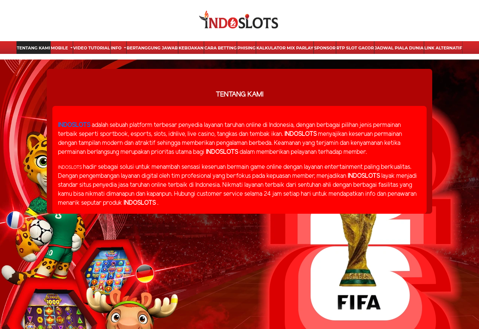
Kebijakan (191, 48)
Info (117, 48)
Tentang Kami (33, 48)
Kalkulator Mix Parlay (284, 48)
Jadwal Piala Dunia (399, 48)
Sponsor (325, 48)
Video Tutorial (91, 48)
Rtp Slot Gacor (355, 48)
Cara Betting (220, 48)
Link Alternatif (443, 48)
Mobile (60, 48)
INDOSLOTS (74, 125)
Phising (246, 48)
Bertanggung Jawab (152, 48)
